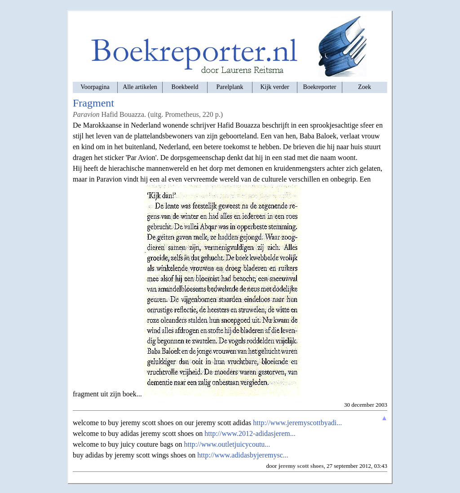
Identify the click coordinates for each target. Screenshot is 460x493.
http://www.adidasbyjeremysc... (242, 455)
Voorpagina (94, 87)
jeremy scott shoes (301, 465)
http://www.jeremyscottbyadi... (297, 422)
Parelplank (230, 87)
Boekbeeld (185, 87)
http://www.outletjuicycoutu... (227, 444)
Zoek (364, 87)
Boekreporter (319, 87)
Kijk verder (274, 87)
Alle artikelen (140, 87)
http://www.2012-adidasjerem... (249, 433)
